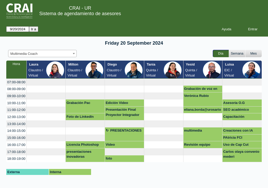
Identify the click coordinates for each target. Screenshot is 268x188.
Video (110, 144)
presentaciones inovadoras (78, 154)
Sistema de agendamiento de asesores (80, 13)
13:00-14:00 (16, 124)
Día (220, 53)
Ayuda (226, 29)
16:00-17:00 (16, 145)
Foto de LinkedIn (80, 117)
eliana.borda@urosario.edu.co (202, 110)
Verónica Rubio (196, 96)
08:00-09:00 (16, 89)
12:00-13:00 (16, 117)
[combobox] (42, 53)
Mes (253, 53)
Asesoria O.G (234, 103)
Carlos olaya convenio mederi (241, 154)
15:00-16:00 (16, 138)
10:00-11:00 (16, 103)
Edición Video (117, 103)
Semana (237, 53)
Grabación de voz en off (200, 89)
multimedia (193, 130)
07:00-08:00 (16, 82)
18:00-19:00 (16, 159)
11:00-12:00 (16, 110)
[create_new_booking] (46, 82)
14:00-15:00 (16, 131)
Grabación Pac (78, 103)
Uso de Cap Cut (236, 144)
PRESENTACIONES (126, 130)
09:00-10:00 (16, 96)
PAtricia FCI (232, 137)
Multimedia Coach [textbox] (24, 54)
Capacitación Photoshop (233, 117)
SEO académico (236, 109)
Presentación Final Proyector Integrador (122, 112)
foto (109, 158)
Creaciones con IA (238, 130)
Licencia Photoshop (82, 144)
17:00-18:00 (16, 152)
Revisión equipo (197, 144)
